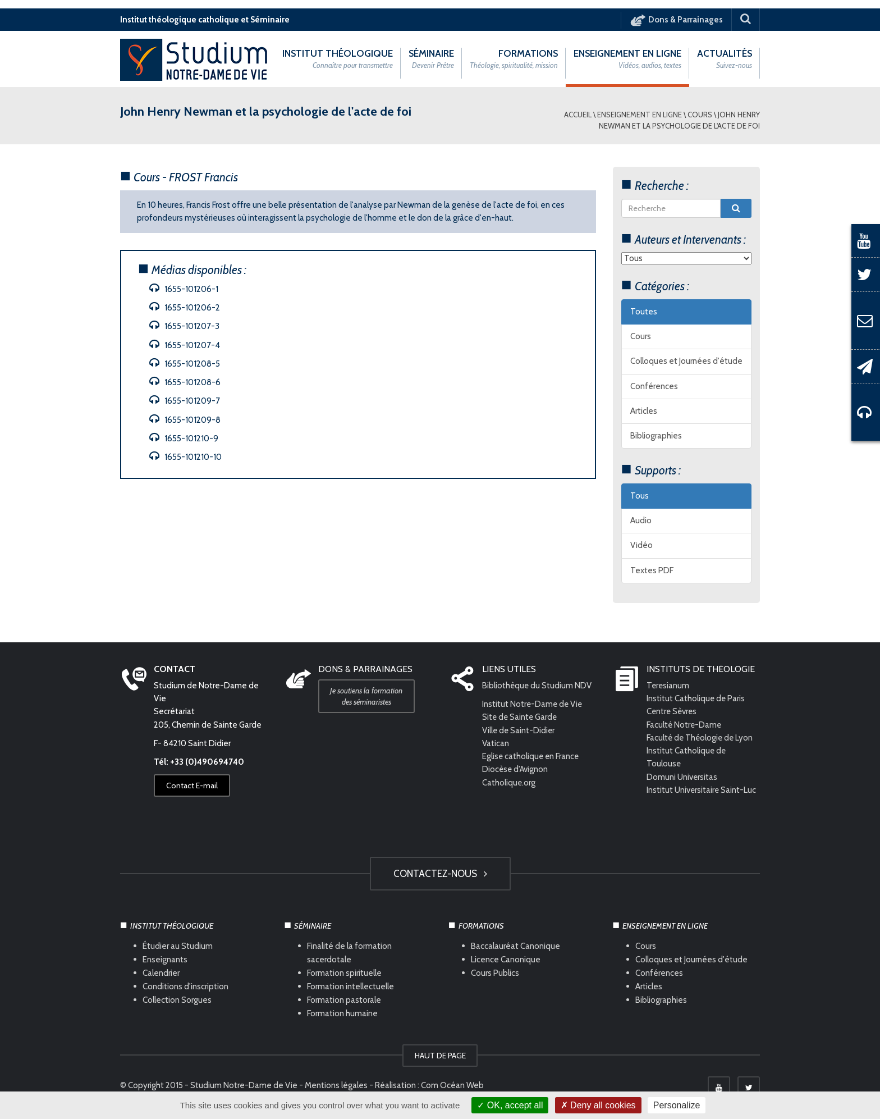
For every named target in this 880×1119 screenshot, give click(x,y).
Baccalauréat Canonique (515, 947)
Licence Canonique (505, 960)
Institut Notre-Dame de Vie (533, 705)
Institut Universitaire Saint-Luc (702, 790)
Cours (700, 114)
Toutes (643, 312)
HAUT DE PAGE (440, 1056)
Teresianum (668, 685)
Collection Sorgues (177, 1000)
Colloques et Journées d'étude (686, 362)
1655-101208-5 (184, 364)
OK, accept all (510, 1105)
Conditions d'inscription (185, 987)
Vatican (495, 743)
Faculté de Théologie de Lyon (701, 738)
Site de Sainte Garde (520, 717)
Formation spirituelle (344, 974)
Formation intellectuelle (350, 987)
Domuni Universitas (682, 777)
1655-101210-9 (183, 438)
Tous (639, 496)
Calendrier (161, 974)
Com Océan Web (452, 1086)
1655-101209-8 (185, 420)
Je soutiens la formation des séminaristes (367, 696)
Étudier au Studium (178, 947)
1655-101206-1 (183, 289)
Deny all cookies (598, 1105)
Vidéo (641, 546)
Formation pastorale (344, 1000)
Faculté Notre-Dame (685, 725)
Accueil (578, 114)
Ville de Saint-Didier (520, 730)
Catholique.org (510, 783)
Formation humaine (342, 1013)
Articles (643, 411)
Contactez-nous (440, 873)
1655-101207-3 (184, 326)
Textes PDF (651, 570)
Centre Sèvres (673, 712)
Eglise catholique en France (531, 757)
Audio (641, 521)
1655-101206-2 (184, 308)
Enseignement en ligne (639, 114)
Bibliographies (656, 436)
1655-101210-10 (185, 457)
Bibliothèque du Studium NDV (537, 685)
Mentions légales (336, 1086)
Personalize (676, 1105)
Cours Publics (495, 974)
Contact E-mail (192, 786)
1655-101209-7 (184, 401)
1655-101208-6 (185, 382)
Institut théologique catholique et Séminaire (205, 20)
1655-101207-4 (184, 345)
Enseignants (165, 960)
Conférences (654, 386)
